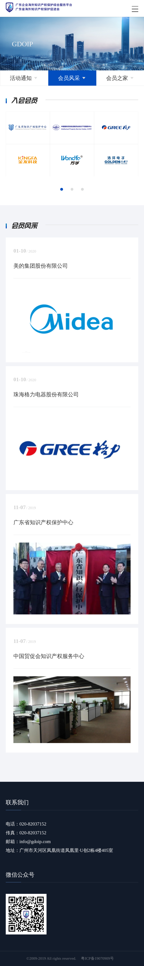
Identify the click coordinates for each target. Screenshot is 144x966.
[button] (61, 189)
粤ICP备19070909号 (97, 958)
